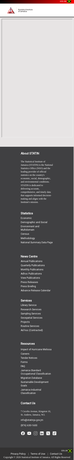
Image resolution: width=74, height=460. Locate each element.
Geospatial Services (31, 317)
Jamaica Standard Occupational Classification (36, 372)
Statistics (27, 213)
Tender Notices (29, 358)
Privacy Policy (18, 453)
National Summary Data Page (37, 242)
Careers (25, 353)
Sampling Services (31, 313)
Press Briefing (28, 286)
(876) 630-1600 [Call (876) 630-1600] (29, 425)
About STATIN (30, 153)
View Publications (30, 277)
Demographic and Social (34, 222)
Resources (28, 343)
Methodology (28, 238)
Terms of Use (38, 453)
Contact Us (28, 403)
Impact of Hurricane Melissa (36, 349)
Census (25, 234)
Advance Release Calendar (36, 290)
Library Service (29, 305)
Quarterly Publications (33, 265)
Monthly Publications (32, 269)
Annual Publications (31, 261)
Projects (25, 322)
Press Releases (29, 282)
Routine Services (30, 326)
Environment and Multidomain (30, 228)
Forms (24, 362)
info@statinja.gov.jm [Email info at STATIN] (32, 420)
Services (26, 300)
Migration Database (31, 378)
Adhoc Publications (31, 273)
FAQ (23, 366)
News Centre (29, 256)
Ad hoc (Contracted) (32, 330)
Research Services (31, 309)
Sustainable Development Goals (35, 384)
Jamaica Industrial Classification (31, 391)
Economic (26, 218)
